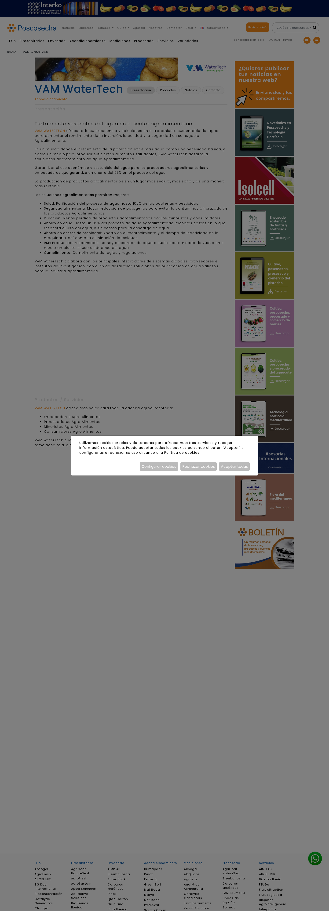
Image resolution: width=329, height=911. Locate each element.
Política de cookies (181, 452)
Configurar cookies (159, 466)
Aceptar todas (234, 466)
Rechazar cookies (198, 466)
